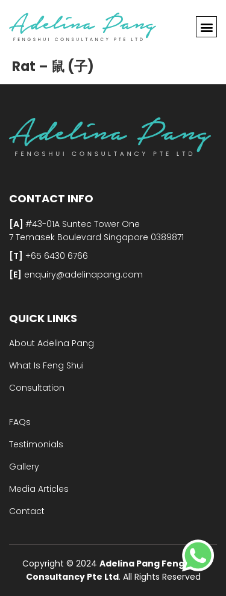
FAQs (20, 422)
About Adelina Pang (51, 343)
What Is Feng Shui (46, 365)
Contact (27, 511)
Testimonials (36, 444)
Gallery (24, 467)
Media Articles (39, 489)
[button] (206, 26)
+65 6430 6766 (55, 256)
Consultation (36, 388)
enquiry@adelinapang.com (82, 275)
